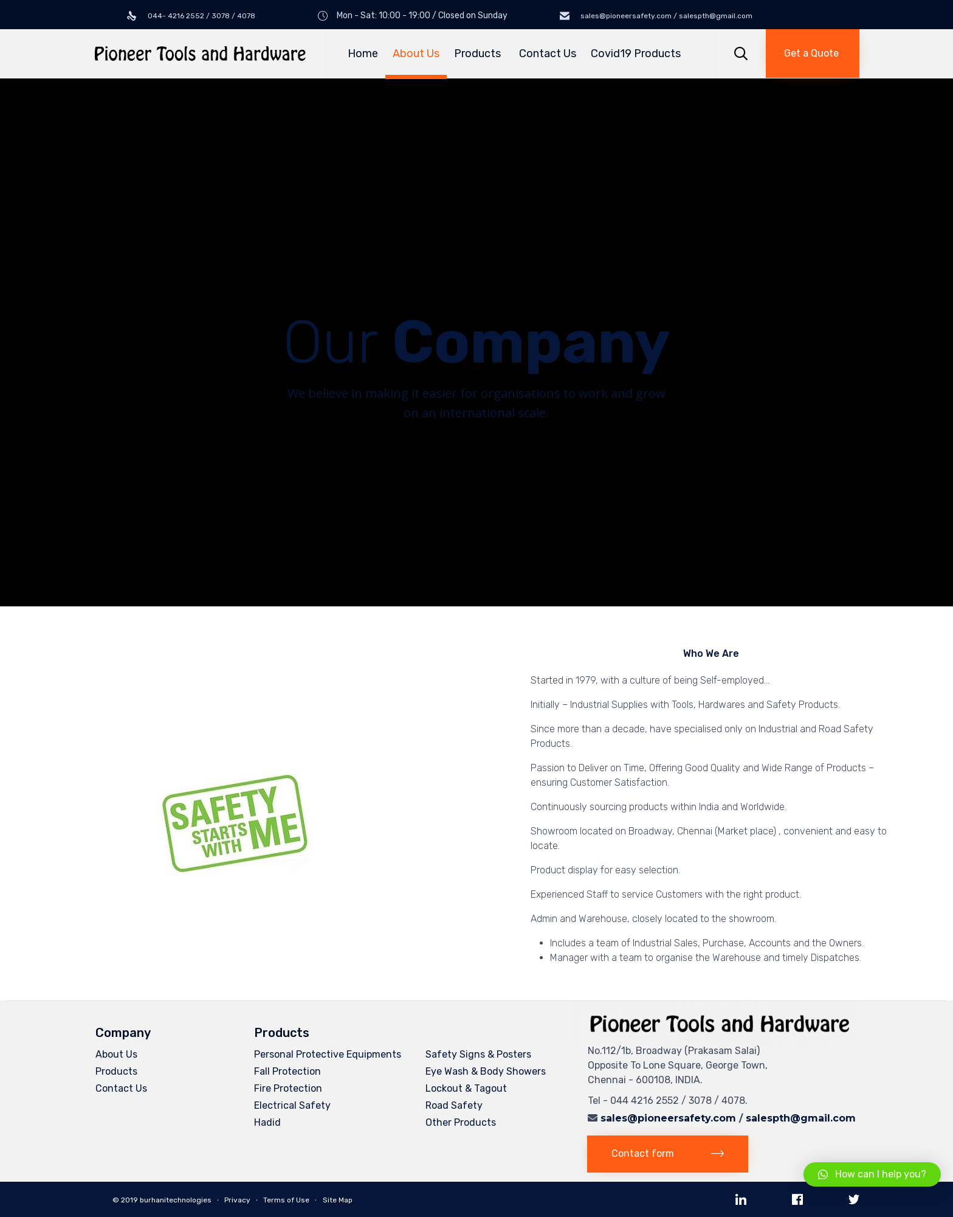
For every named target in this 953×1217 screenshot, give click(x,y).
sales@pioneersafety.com (668, 1118)
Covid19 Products (636, 53)
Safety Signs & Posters (478, 1054)
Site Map (338, 1200)
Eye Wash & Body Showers (485, 1071)
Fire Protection (288, 1088)
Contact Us (547, 53)
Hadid (267, 1122)
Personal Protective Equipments (327, 1054)
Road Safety (454, 1105)
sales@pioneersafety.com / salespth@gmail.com (665, 16)
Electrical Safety (292, 1105)
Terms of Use (286, 1200)
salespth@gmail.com (801, 1118)
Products (479, 53)
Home (363, 53)
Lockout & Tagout (466, 1088)
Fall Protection (287, 1071)
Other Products (460, 1122)
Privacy (237, 1200)
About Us (416, 53)
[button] (812, 53)
